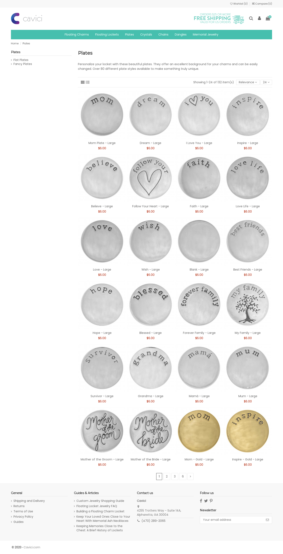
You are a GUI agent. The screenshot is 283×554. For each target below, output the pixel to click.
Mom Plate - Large (102, 143)
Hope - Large (102, 333)
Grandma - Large (150, 396)
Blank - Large (199, 269)
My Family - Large (248, 333)
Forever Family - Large (199, 333)
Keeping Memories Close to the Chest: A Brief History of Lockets (99, 528)
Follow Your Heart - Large (150, 206)
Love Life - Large (248, 206)
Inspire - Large (247, 143)
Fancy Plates (22, 64)
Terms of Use (23, 511)
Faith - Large (199, 206)
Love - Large (102, 269)
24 (266, 82)
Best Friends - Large (247, 269)
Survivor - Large (102, 396)
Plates (15, 52)
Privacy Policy (23, 517)
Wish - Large (151, 269)
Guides (18, 522)
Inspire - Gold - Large (247, 459)
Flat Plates (20, 60)
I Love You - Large (199, 143)
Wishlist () (239, 3)
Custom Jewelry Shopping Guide (100, 501)
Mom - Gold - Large (199, 459)
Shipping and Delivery (29, 501)
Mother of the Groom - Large (102, 459)
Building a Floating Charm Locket (100, 511)
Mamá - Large (199, 396)
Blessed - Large (150, 333)
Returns (19, 506)
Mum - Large (247, 396)
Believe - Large (102, 206)
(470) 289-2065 (154, 521)
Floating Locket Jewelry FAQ (96, 506)
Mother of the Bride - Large (151, 459)
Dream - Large (150, 143)
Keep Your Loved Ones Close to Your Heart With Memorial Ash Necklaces (103, 519)
